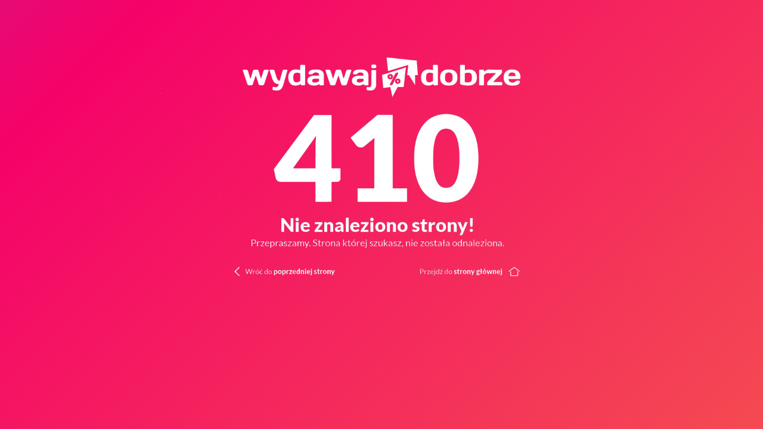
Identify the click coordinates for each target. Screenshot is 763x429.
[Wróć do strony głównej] (572, 270)
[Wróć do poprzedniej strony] (267, 270)
